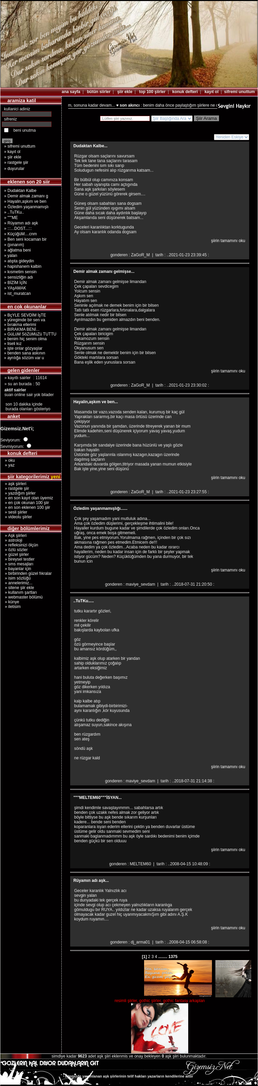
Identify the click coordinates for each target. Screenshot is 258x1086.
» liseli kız (12, 343)
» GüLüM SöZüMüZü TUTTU (29, 334)
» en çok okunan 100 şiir (24, 502)
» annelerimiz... (16, 583)
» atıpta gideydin (19, 261)
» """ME (11, 217)
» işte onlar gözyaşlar (22, 348)
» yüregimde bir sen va (23, 320)
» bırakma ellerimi (19, 324)
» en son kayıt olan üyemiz (26, 498)
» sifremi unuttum (19, 146)
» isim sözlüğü (15, 578)
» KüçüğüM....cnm (20, 234)
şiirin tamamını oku (228, 240)
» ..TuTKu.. (14, 212)
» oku (7, 460)
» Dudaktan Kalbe (20, 190)
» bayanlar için (15, 568)
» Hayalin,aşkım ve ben (25, 201)
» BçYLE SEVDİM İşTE (24, 315)
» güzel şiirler (14, 554)
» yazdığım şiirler (18, 493)
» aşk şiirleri (13, 483)
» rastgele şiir (16, 162)
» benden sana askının (23, 353)
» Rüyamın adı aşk (21, 223)
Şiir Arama (206, 118)
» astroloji (11, 540)
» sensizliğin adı (18, 277)
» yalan (10, 255)
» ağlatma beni (17, 250)
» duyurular (14, 168)
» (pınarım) (14, 244)
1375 (172, 956)
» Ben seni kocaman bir (25, 239)
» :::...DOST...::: (18, 228)
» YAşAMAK (15, 288)
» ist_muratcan (17, 293)
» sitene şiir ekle (17, 587)
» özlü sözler (14, 549)
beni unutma (24, 130)
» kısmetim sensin (20, 271)
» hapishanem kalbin (22, 266)
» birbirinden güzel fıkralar (26, 573)
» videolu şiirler (16, 517)
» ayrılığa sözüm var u (23, 357)
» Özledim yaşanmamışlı (26, 206)
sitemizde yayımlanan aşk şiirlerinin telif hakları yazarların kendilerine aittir (129, 1076)
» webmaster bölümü (21, 597)
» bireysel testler (17, 559)
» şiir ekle (12, 157)
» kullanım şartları (18, 592)
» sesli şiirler (13, 512)
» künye (9, 602)
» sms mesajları (16, 564)
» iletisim (10, 606)
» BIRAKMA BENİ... (20, 329)
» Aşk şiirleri (13, 535)
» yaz (7, 465)
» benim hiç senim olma (24, 338)
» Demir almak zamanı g (26, 196)
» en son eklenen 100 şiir (25, 507)
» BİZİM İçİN (15, 282)
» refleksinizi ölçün (19, 545)
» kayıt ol (12, 151)
